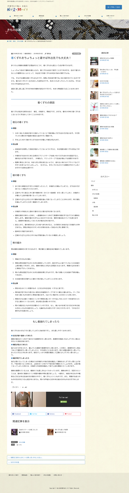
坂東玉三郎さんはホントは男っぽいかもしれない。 (27, 457)
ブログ (93, 181)
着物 (92, 185)
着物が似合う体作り (106, 138)
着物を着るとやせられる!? (108, 115)
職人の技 (95, 215)
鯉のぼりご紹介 (14, 475)
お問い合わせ (58, 475)
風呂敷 (96, 206)
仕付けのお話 (15, 462)
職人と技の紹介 (35, 475)
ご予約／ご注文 (114, 7)
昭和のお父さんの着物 (107, 58)
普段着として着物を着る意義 (109, 149)
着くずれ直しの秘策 (61, 429)
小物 (93, 202)
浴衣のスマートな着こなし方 (28, 429)
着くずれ (19, 444)
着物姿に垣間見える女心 (107, 161)
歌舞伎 (96, 198)
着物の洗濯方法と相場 (107, 126)
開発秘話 (24, 475)
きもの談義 (76, 53)
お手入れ (95, 189)
